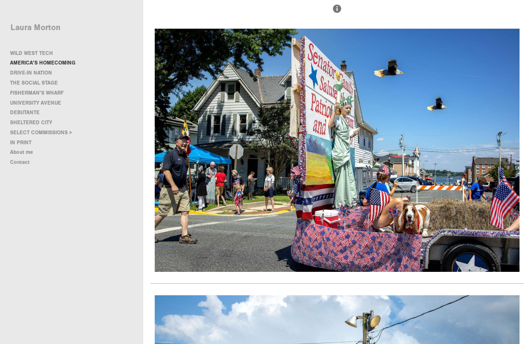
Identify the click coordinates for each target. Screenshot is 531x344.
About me (21, 152)
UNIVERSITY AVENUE (35, 103)
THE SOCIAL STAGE (34, 83)
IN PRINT (21, 143)
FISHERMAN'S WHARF (37, 93)
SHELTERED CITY (31, 122)
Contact (20, 162)
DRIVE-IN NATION (31, 73)
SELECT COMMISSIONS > (44, 132)
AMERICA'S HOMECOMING (42, 63)
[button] (337, 13)
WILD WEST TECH (31, 53)
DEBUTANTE (25, 112)
